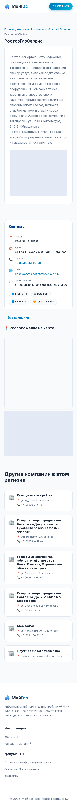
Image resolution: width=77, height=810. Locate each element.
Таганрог (65, 29)
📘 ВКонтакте (19, 293)
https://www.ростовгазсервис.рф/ (37, 273)
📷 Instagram (41, 293)
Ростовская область (44, 29)
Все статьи (12, 736)
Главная (9, 29)
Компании (23, 29)
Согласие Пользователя (21, 769)
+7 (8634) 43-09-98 (28, 262)
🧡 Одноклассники (44, 301)
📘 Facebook (19, 301)
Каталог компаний (17, 743)
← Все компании (16, 317)
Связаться (61, 6)
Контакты (11, 776)
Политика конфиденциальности (27, 762)
